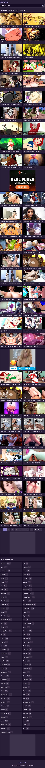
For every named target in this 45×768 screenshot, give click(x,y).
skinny (26, 683)
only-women (28, 623)
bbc (4, 586)
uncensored (28, 702)
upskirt (27, 706)
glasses (5, 683)
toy (26, 698)
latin (26, 574)
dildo (4, 627)
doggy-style (6, 631)
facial (4, 657)
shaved (27, 676)
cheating (5, 616)
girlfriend (5, 679)
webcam (27, 717)
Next (39, 529)
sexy (26, 672)
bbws (4, 597)
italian (4, 717)
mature (27, 601)
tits (26, 694)
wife (26, 724)
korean (27, 567)
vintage (27, 713)
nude (26, 612)
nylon (26, 616)
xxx (26, 728)
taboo (26, 687)
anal (4, 567)
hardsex (5, 706)
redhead (27, 657)
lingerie (27, 586)
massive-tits (28, 593)
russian (27, 664)
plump (27, 653)
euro (4, 646)
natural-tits (28, 608)
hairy (4, 691)
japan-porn (6, 724)
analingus (5, 570)
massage (27, 589)
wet (26, 721)
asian (4, 578)
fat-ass (5, 661)
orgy (26, 634)
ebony (4, 638)
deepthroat (6, 619)
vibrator (27, 709)
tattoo (27, 691)
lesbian (27, 578)
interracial (6, 713)
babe (4, 582)
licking (27, 582)
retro (26, 661)
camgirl (5, 601)
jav (25, 563)
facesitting (6, 653)
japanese (5, 728)
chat (4, 612)
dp (3, 634)
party (26, 646)
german (5, 676)
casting (5, 608)
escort (4, 642)
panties (27, 638)
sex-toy (27, 668)
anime (4, 574)
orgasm (27, 631)
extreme (5, 649)
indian (4, 709)
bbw (4, 589)
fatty (4, 668)
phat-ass (27, 649)
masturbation (29, 597)
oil (25, 619)
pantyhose (28, 642)
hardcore (5, 702)
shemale (27, 679)
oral (26, 627)
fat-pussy (5, 664)
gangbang (6, 672)
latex (26, 570)
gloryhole (5, 687)
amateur (6, 563)
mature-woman (29, 604)
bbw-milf (5, 593)
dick (4, 623)
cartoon (5, 604)
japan (4, 721)
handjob (5, 698)
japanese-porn (7, 732)
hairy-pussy (6, 694)
